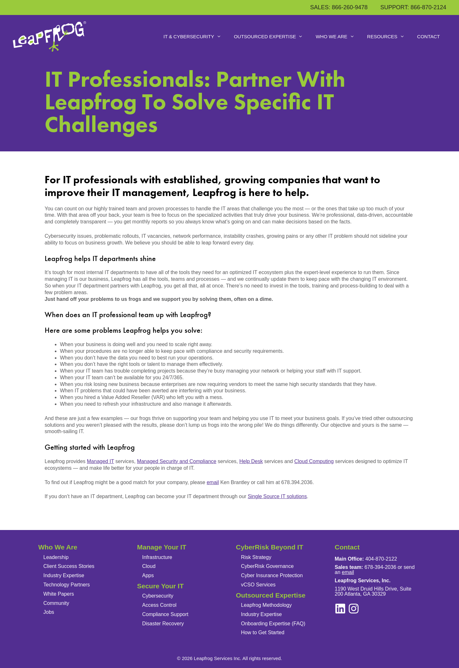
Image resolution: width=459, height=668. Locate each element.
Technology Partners (66, 584)
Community (56, 603)
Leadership (56, 557)
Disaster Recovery (163, 623)
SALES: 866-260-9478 (339, 7)
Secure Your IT (160, 586)
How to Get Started (262, 632)
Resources (389, 36)
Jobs (48, 612)
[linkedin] (353, 608)
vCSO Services (258, 584)
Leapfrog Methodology (266, 605)
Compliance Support (165, 614)
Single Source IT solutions (277, 496)
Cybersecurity (157, 596)
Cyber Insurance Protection (272, 575)
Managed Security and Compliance (176, 461)
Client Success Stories (68, 566)
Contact (428, 36)
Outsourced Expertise (272, 36)
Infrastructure (157, 557)
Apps (148, 575)
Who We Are (338, 36)
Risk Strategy (256, 557)
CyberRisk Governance (267, 566)
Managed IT (100, 461)
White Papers (58, 594)
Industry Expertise (63, 575)
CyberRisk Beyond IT (269, 547)
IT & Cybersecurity (196, 36)
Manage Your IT (161, 547)
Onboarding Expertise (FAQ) (273, 623)
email (213, 482)
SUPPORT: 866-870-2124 (413, 7)
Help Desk (251, 461)
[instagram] (340, 608)
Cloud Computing (314, 461)
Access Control (159, 605)
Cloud (149, 566)
